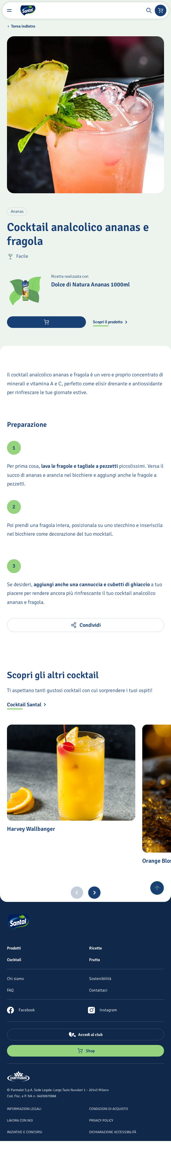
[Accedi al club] (85, 1034)
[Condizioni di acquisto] (108, 1108)
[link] (21, 1010)
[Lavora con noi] (20, 1120)
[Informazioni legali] (24, 1108)
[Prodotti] (14, 948)
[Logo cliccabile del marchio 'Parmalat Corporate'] (18, 1077)
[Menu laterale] (9, 10)
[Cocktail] (14, 960)
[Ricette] (95, 948)
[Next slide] (94, 892)
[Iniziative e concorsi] (24, 1132)
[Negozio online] (160, 10)
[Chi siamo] (15, 978)
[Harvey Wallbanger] (71, 773)
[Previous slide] (77, 892)
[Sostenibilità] (100, 978)
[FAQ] (10, 990)
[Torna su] (157, 888)
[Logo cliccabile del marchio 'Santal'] (27, 10)
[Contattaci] (98, 990)
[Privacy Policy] (101, 1120)
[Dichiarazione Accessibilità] (112, 1132)
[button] (148, 10)
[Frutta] (94, 960)
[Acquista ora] (46, 322)
